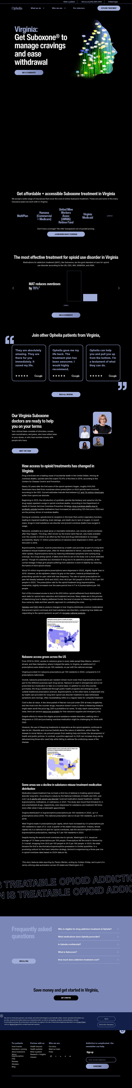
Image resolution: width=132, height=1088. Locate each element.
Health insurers (36, 1046)
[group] (66, 286)
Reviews (15, 1061)
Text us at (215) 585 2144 (91, 2)
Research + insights (38, 1054)
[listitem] (29, 363)
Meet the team (25, 451)
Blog (13, 1067)
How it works (17, 1046)
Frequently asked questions (32, 932)
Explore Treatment (109, 8)
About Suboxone (18, 1052)
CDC (36, 607)
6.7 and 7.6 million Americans (90, 492)
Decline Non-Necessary (106, 1025)
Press (51, 1052)
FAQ (13, 1059)
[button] (38, 8)
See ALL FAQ (23, 961)
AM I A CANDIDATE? (66, 315)
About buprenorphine (18, 1055)
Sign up (90, 1052)
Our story (52, 1046)
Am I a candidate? (29, 72)
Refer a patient (36, 1052)
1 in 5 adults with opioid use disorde (42, 799)
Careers (33, 1057)
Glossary (15, 1064)
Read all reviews (66, 394)
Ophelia (25, 607)
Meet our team (54, 1049)
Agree (106, 1019)
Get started (66, 997)
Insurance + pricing (19, 1049)
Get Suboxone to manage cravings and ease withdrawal (41, 49)
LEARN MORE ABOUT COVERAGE (66, 234)
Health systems (36, 1049)
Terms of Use (13, 1024)
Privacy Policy (81, 1022)
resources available (51, 711)
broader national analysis (74, 613)
